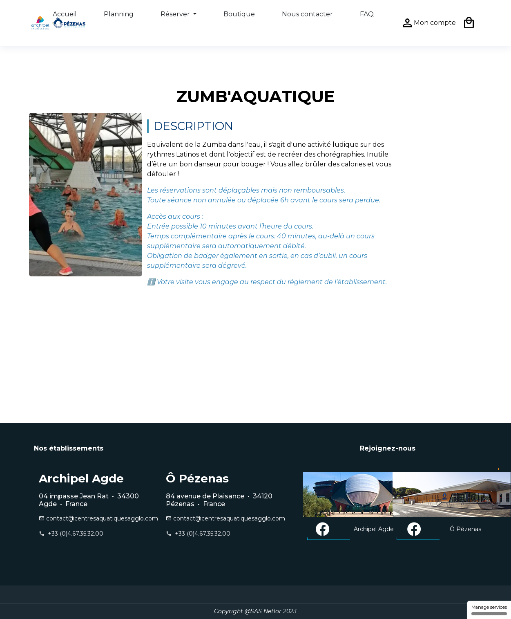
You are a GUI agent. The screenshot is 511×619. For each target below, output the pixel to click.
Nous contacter (307, 14)
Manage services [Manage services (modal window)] (489, 609)
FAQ (367, 14)
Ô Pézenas (443, 529)
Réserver (176, 14)
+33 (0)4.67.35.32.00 (74, 533)
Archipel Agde (354, 529)
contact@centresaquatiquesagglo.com (94, 518)
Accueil (65, 14)
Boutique (239, 14)
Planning (119, 14)
